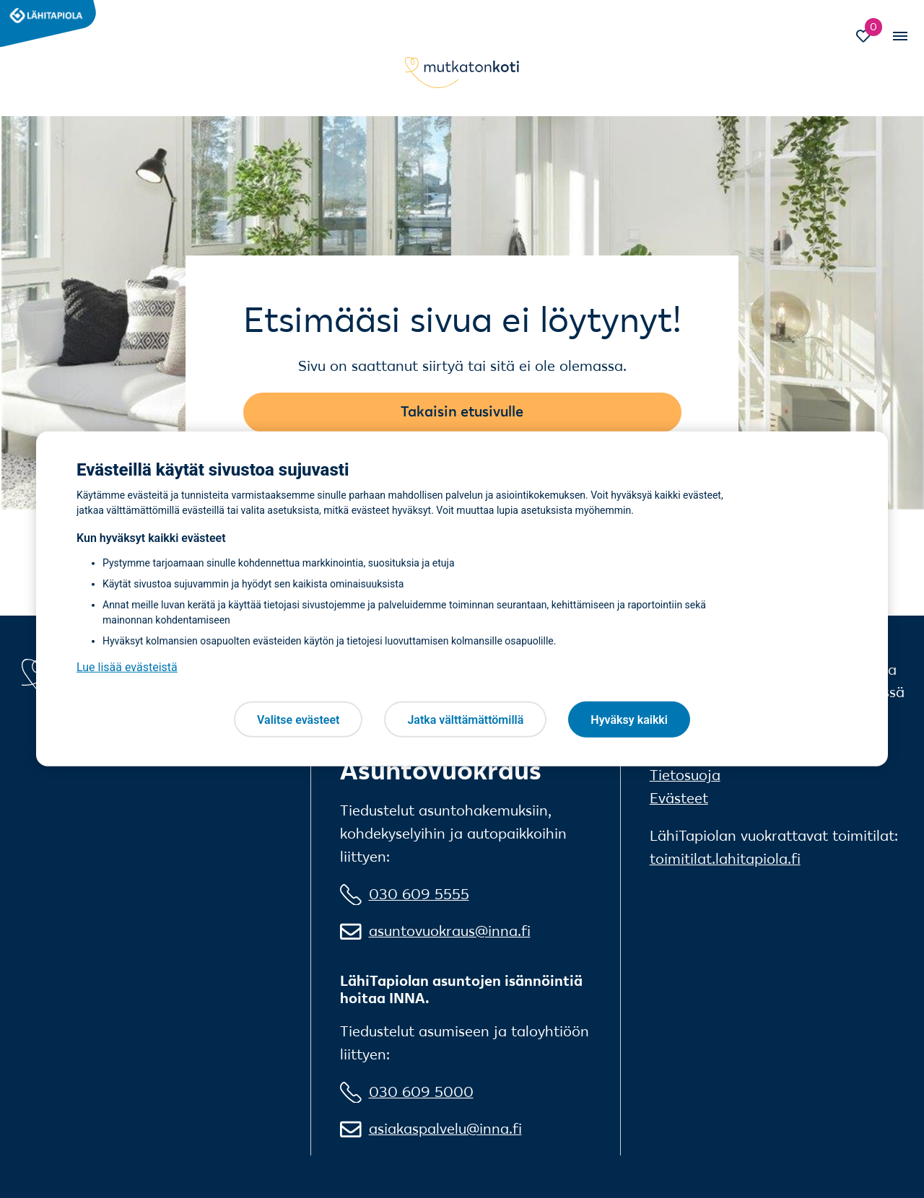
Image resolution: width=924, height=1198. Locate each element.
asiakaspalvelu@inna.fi (445, 1128)
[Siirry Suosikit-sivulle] (870, 38)
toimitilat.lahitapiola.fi (725, 858)
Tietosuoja (685, 775)
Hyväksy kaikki (629, 719)
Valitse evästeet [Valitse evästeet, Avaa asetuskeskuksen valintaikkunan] (298, 719)
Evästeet (679, 798)
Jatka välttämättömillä (465, 719)
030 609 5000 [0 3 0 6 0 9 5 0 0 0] (421, 1092)
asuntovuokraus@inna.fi (450, 931)
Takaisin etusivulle (462, 411)
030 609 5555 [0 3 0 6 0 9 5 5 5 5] (419, 894)
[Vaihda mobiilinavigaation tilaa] (899, 36)
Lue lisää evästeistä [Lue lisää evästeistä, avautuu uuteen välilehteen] (127, 667)
